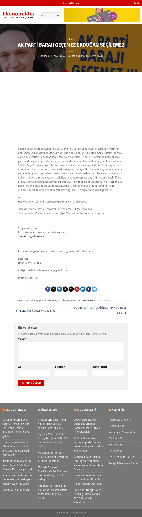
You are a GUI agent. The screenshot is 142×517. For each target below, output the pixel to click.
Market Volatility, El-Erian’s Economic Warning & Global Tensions (53, 457)
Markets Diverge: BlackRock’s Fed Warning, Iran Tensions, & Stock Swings (53, 473)
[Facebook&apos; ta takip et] (132, 3)
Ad (20, 367)
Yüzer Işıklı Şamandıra (122, 432)
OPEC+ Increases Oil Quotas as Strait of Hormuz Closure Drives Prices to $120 (87, 426)
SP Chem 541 (116, 438)
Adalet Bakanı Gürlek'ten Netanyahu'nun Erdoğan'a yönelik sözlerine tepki (17, 479)
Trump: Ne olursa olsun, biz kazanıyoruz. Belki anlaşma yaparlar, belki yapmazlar (16, 448)
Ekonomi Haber (16, 409)
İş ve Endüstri (86, 409)
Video (71, 39)
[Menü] (4, 3)
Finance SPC (49, 409)
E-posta (60, 367)
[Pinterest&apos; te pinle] (77, 289)
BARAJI (53, 300)
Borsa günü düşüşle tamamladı (35, 310)
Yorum (22, 339)
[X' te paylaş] (53, 289)
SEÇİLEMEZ (88, 300)
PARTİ (79, 300)
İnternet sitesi (99, 367)
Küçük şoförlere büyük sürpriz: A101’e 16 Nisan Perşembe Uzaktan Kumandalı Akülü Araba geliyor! (16, 428)
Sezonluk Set (116, 425)
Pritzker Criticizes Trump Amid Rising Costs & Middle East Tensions (52, 424)
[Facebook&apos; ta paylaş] (47, 289)
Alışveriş (118, 409)
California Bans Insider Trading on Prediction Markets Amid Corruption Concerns (88, 463)
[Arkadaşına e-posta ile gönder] (71, 289)
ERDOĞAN (61, 300)
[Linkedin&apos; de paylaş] (82, 289)
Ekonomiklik (45, 56)
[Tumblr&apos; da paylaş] (88, 289)
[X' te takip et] (135, 3)
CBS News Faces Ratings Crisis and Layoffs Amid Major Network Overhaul (88, 479)
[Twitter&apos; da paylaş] (59, 289)
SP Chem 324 (116, 450)
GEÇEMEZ (71, 300)
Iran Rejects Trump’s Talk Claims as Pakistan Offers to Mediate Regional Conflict (52, 492)
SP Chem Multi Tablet (121, 457)
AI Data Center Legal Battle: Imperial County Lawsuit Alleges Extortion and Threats (88, 444)
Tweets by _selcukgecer (32, 236)
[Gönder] (58, 15)
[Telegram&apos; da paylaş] (94, 289)
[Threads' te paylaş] (65, 289)
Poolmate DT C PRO (120, 419)
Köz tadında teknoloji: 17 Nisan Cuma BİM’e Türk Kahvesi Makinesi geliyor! (17, 465)
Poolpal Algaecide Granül (123, 463)
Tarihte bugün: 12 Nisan (16, 490)
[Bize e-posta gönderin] (138, 3)
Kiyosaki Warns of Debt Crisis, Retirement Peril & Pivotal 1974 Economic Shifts (53, 440)
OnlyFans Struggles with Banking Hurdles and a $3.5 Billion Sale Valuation (87, 496)
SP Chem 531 (116, 444)
